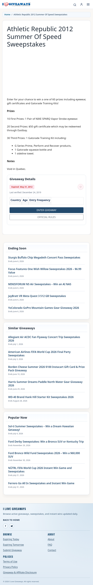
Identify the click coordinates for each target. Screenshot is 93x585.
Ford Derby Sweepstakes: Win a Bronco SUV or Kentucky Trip (46, 441)
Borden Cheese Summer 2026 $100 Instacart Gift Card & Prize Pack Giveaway (46, 368)
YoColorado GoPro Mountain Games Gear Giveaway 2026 (43, 308)
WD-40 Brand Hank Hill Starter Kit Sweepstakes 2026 (41, 397)
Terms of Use (10, 561)
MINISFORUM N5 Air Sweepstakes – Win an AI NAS (39, 284)
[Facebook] (5, 525)
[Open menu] (88, 4)
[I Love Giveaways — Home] (16, 4)
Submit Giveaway (12, 550)
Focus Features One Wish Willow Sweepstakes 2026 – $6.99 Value (44, 270)
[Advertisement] (46, 71)
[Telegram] (11, 525)
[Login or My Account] (81, 4)
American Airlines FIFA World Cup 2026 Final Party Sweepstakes (39, 353)
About (51, 539)
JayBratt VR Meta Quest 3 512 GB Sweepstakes (37, 296)
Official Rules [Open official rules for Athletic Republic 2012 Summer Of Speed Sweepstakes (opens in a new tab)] (46, 217)
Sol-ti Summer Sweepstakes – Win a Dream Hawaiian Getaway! (41, 428)
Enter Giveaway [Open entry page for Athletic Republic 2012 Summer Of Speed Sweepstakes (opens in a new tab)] (46, 210)
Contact (52, 550)
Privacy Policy (10, 567)
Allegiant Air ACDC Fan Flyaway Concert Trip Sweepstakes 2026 (44, 338)
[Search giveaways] (75, 5)
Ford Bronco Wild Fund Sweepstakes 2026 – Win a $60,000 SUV (44, 455)
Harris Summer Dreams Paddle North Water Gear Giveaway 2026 (45, 383)
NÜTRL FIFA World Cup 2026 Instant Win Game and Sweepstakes (40, 469)
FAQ (50, 544)
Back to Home (11, 519)
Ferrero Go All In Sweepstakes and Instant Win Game (41, 483)
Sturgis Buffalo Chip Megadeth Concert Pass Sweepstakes (44, 257)
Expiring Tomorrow (13, 544)
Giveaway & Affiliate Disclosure (20, 572)
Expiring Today (11, 539)
